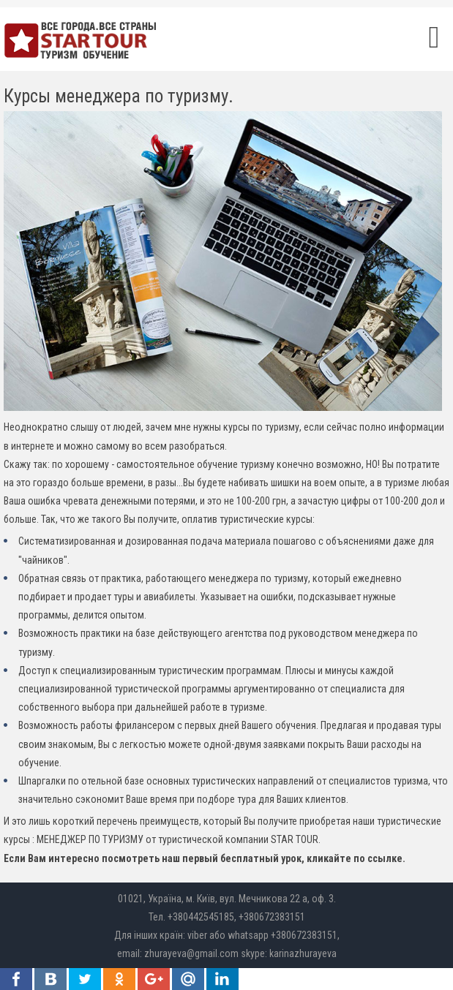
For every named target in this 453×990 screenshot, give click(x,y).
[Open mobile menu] (434, 37)
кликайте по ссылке (355, 858)
